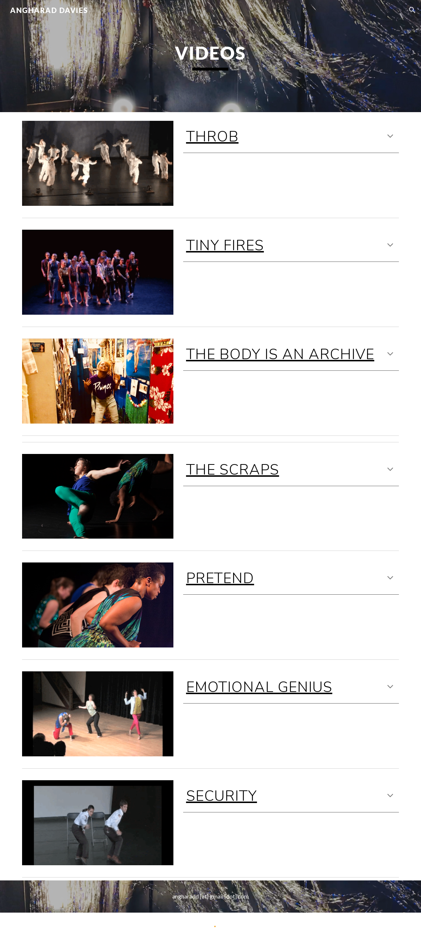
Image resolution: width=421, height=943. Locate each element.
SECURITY (221, 796)
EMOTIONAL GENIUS (259, 687)
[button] (412, 10)
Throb (212, 136)
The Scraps (232, 470)
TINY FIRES (225, 245)
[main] (210, 56)
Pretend (220, 578)
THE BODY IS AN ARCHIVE (280, 354)
